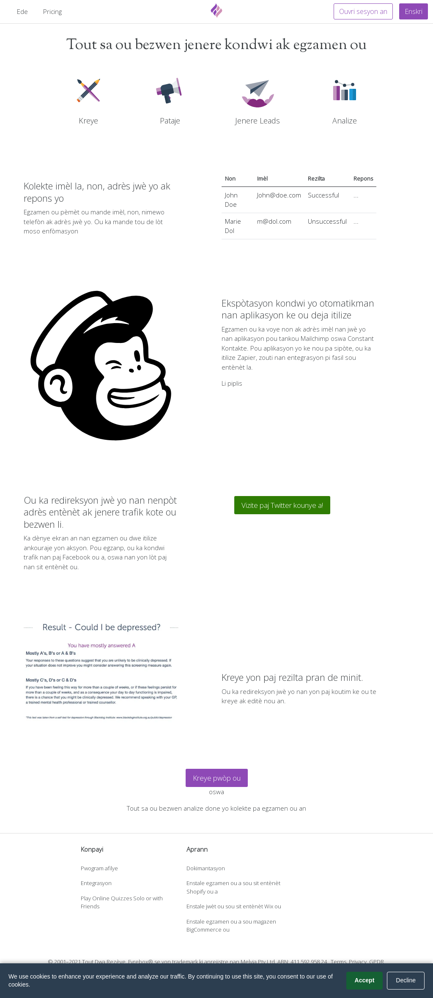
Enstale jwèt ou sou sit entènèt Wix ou (233, 906)
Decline (406, 980)
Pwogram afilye (99, 868)
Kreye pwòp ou (217, 778)
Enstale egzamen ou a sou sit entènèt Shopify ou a (233, 887)
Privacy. (358, 961)
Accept (365, 980)
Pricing (52, 11)
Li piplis (232, 383)
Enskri (413, 11)
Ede (22, 11)
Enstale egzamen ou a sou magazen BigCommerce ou (231, 926)
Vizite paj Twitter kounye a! (282, 505)
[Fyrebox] (216, 10)
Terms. (339, 961)
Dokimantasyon (205, 868)
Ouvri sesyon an (363, 11)
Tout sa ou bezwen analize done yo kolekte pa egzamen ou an (216, 808)
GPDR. (377, 961)
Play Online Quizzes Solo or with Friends (122, 902)
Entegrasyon (96, 883)
